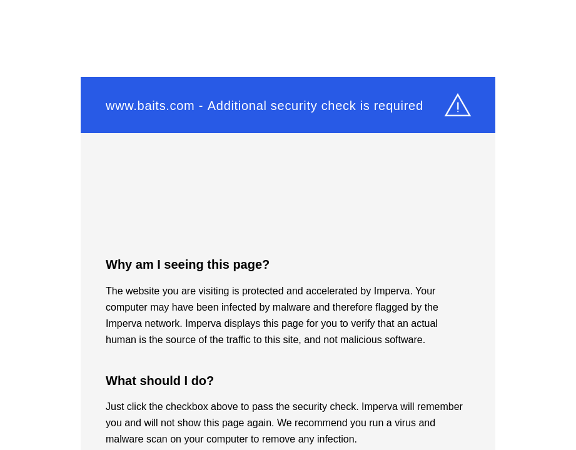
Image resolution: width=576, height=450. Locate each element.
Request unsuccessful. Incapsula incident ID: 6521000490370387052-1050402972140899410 (288, 225)
